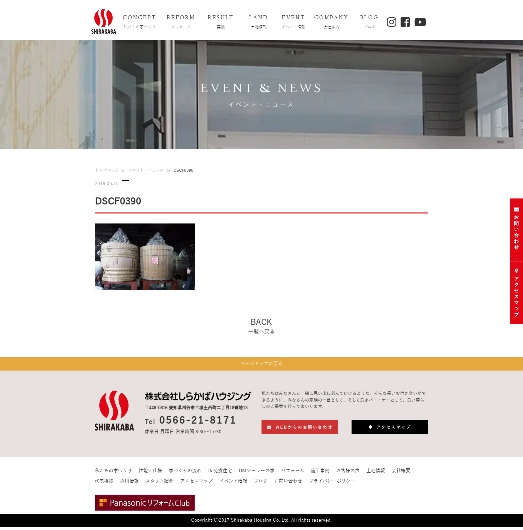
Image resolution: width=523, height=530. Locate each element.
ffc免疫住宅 (220, 474)
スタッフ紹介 (159, 484)
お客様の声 (348, 474)
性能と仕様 (150, 474)
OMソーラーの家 (257, 474)
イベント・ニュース (146, 170)
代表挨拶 (104, 484)
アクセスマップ (196, 484)
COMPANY (331, 23)
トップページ (106, 170)
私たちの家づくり (113, 474)
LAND (259, 23)
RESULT (221, 23)
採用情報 (129, 484)
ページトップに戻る (261, 365)
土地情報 (375, 474)
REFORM (181, 23)
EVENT (293, 23)
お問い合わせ (288, 484)
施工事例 (320, 474)
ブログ (261, 484)
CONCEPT (139, 23)
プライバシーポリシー (332, 484)
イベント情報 (233, 484)
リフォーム (292, 474)
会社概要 (401, 474)
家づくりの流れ (185, 474)
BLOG (369, 23)
